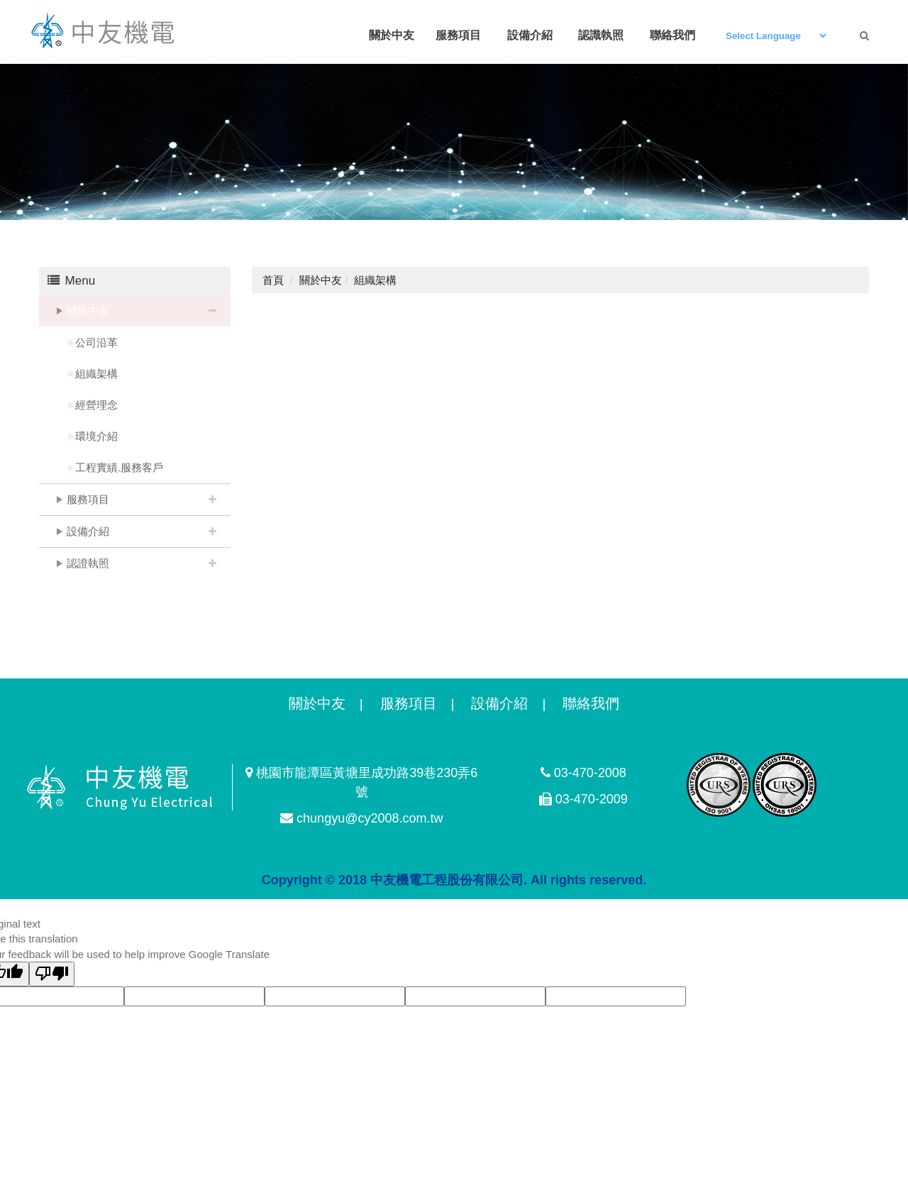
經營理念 (96, 405)
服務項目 (88, 499)
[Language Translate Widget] (776, 36)
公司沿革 (96, 342)
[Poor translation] (51, 974)
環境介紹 (96, 436)
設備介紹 (88, 531)
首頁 (273, 280)
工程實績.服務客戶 (119, 467)
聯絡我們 (591, 703)
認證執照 (88, 563)
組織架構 (96, 374)
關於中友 (88, 310)
